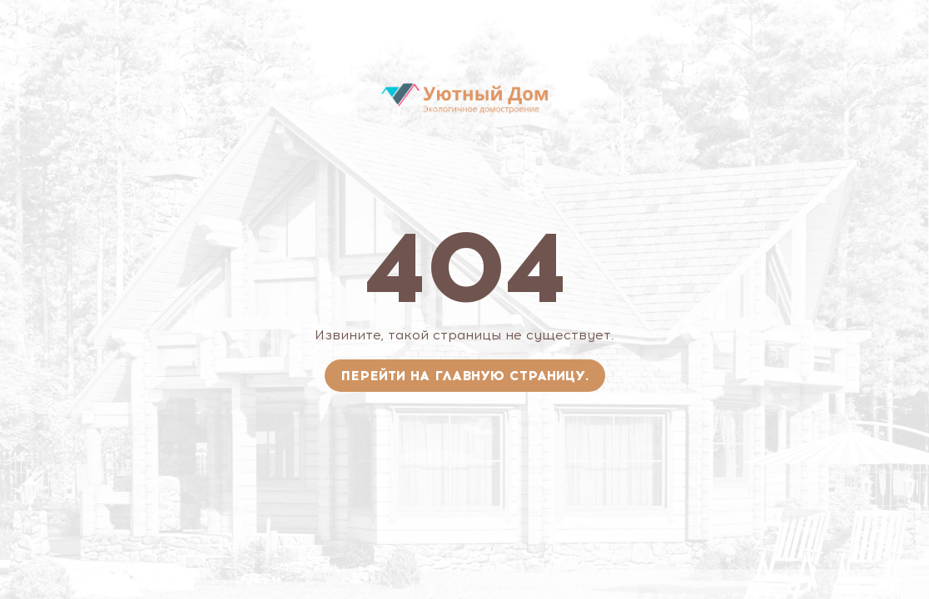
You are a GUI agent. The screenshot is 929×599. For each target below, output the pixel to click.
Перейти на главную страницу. (465, 376)
